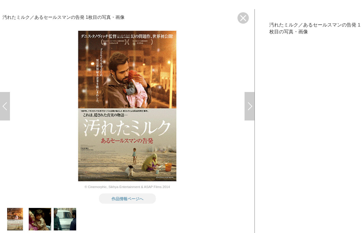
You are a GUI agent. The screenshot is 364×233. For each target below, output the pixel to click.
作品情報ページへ (127, 199)
